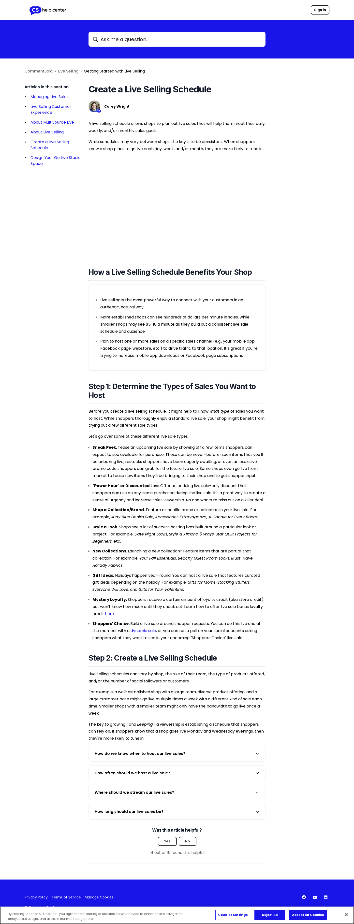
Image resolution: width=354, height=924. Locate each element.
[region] (177, 915)
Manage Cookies (99, 897)
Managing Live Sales (49, 97)
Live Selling (68, 71)
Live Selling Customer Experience (50, 109)
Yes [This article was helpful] (167, 841)
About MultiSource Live (52, 122)
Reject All (270, 914)
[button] (177, 753)
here (109, 614)
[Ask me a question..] (177, 39)
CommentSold (39, 71)
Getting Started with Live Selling (114, 71)
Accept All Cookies (308, 914)
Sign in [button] (320, 9)
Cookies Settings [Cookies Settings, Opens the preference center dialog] (233, 914)
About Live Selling (47, 132)
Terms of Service (66, 897)
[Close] (346, 914)
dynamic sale (143, 631)
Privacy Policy (36, 897)
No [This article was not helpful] (187, 841)
